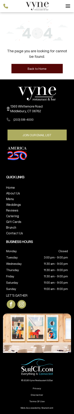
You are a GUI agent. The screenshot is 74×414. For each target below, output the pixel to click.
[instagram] (21, 305)
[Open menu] (68, 6)
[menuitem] (37, 187)
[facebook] (11, 305)
